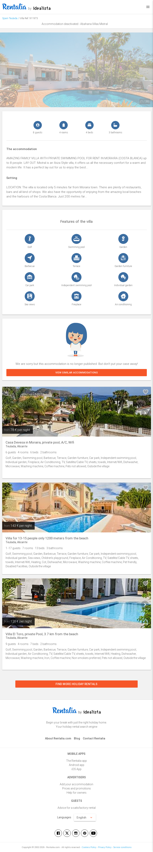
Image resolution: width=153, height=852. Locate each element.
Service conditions (122, 847)
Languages (64, 817)
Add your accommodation (76, 784)
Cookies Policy (89, 847)
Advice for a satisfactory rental (77, 808)
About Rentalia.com (58, 738)
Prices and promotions (76, 788)
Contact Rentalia (94, 738)
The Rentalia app (76, 761)
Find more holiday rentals (77, 684)
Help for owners (76, 792)
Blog (77, 738)
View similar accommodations (76, 372)
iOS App (76, 769)
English (85, 817)
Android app (76, 765)
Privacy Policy (104, 847)
